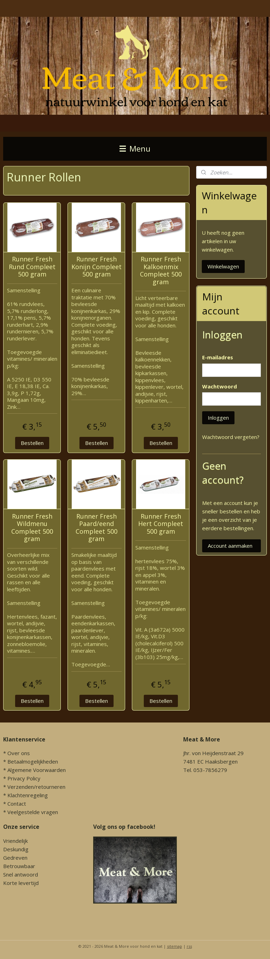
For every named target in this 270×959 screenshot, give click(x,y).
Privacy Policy (23, 778)
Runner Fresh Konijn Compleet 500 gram (96, 266)
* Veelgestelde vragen (30, 811)
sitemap (174, 946)
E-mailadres (217, 357)
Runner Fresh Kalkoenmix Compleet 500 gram (161, 270)
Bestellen (32, 442)
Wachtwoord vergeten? (230, 436)
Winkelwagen (223, 266)
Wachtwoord (219, 386)
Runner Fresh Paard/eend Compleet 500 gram (96, 527)
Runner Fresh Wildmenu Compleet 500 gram (32, 527)
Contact (16, 803)
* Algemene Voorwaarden (34, 769)
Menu (135, 148)
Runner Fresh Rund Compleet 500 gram (32, 266)
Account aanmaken (230, 545)
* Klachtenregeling (25, 795)
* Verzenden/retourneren (34, 786)
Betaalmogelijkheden (32, 761)
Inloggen (218, 417)
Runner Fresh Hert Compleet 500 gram (160, 523)
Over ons (18, 753)
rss (189, 946)
